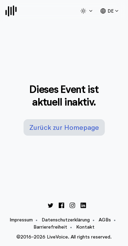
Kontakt (85, 227)
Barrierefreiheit (50, 227)
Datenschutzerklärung (66, 220)
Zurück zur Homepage (64, 127)
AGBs (105, 220)
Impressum (21, 220)
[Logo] (11, 10)
